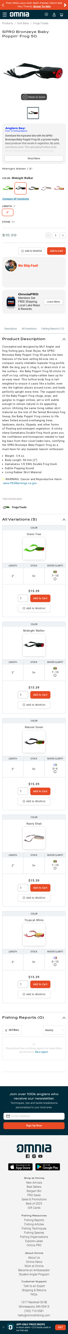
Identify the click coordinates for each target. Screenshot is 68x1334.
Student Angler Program (34, 1274)
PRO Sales (34, 1195)
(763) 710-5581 (34, 1311)
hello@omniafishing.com (34, 1315)
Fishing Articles (34, 1224)
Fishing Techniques (34, 1228)
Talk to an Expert (34, 1286)
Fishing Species (34, 1232)
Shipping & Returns (34, 1290)
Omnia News (34, 1262)
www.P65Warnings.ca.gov (20, 483)
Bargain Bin (34, 1191)
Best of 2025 (34, 1203)
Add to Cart (56, 250)
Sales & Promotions (34, 1199)
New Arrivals (34, 1182)
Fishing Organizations (34, 1237)
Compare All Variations (15, 198)
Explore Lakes (34, 1241)
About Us (34, 1257)
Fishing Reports (34, 1220)
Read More (34, 158)
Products (7, 23)
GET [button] (60, 1327)
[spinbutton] (23, 598)
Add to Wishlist (31, 250)
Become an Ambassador (34, 1270)
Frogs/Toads (40, 23)
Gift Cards (34, 1207)
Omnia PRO (34, 1245)
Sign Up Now (34, 1125)
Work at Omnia (34, 1266)
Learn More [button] (53, 301)
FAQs (34, 1294)
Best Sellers (34, 1187)
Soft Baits (23, 23)
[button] (34, 339)
